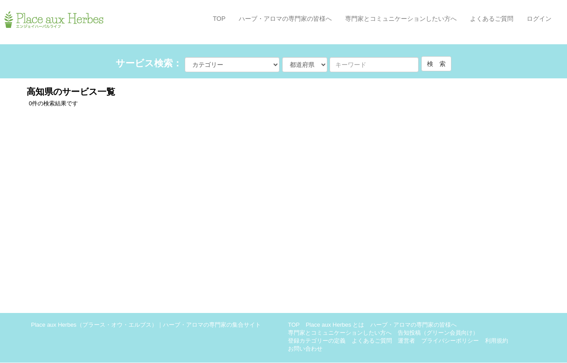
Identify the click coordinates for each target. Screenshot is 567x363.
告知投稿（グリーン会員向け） (438, 332)
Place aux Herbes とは (335, 324)
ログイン (539, 18)
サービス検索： (149, 63)
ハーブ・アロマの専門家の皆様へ (285, 18)
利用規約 (496, 340)
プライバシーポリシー (450, 340)
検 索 (436, 63)
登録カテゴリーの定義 (317, 340)
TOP (219, 18)
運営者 (406, 340)
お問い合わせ (305, 348)
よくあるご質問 (491, 18)
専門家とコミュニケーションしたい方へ (401, 18)
